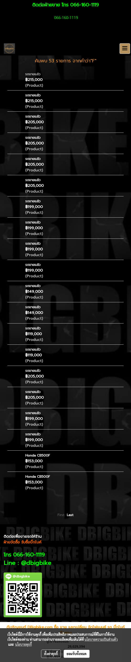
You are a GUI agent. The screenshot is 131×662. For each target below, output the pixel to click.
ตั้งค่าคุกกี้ (51, 654)
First (61, 515)
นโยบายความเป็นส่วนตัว (101, 639)
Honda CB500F (37, 455)
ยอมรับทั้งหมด (77, 654)
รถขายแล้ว (33, 74)
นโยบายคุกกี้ (23, 644)
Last (70, 515)
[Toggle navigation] (125, 48)
